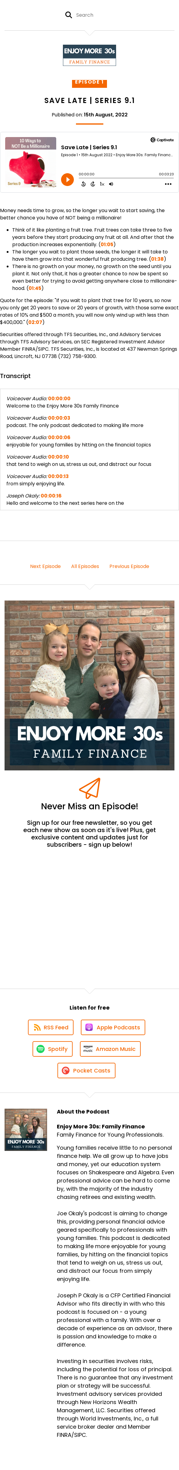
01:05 (107, 244)
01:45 (35, 288)
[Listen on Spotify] (53, 1049)
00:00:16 (51, 495)
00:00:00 (59, 398)
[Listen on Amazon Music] (110, 1049)
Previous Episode (129, 566)
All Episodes (85, 566)
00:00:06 (59, 437)
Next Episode (45, 566)
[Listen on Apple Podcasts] (113, 1027)
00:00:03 (59, 418)
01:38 (157, 259)
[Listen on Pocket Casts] (86, 1070)
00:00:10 (58, 456)
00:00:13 (58, 476)
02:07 (35, 322)
